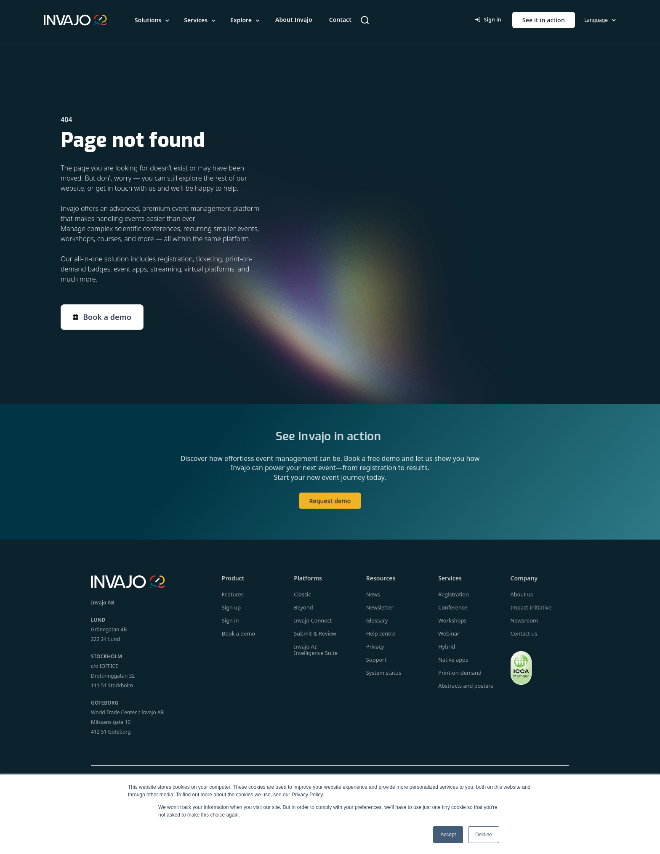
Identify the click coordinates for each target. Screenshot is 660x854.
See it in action (543, 20)
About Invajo (293, 20)
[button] (152, 20)
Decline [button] (483, 835)
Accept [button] (448, 835)
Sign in (488, 19)
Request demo (330, 509)
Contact (340, 20)
